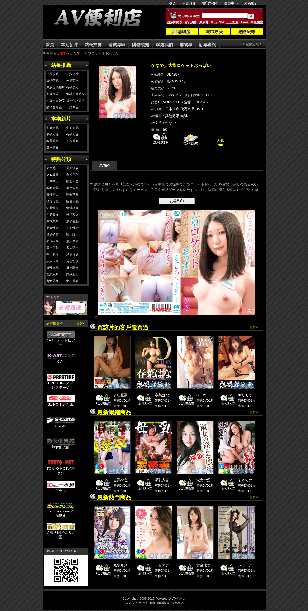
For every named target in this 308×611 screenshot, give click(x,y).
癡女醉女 (72, 268)
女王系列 (72, 281)
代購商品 (72, 107)
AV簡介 (104, 165)
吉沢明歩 (191, 22)
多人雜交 (72, 248)
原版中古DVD (55, 100)
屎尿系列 (52, 221)
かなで (170, 123)
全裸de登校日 (124, 480)
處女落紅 (52, 281)
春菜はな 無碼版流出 (171, 395)
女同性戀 (72, 228)
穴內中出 (52, 181)
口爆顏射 (72, 274)
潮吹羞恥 (72, 221)
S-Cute (61, 424)
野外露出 (52, 194)
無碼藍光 (72, 80)
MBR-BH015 (173, 102)
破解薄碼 (52, 80)
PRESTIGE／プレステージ (61, 383)
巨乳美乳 (72, 201)
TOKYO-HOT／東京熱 (61, 469)
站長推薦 (93, 44)
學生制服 (52, 254)
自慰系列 (52, 274)
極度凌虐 (72, 214)
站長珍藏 (52, 74)
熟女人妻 (72, 181)
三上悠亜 (232, 22)
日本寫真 (52, 147)
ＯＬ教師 (52, 174)
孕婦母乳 (52, 201)
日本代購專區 (75, 100)
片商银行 (253, 3)
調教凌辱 (52, 188)
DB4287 (172, 74)
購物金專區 (54, 107)
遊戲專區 (116, 44)
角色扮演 (72, 261)
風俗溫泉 (72, 168)
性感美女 (52, 214)
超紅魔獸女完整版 (127, 395)
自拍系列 (72, 174)
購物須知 (140, 44)
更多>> (80, 323)
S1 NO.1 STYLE (61, 402)
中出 (214, 22)
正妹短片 (72, 74)
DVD (199, 109)
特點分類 (61, 159)
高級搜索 (257, 22)
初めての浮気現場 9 (254, 480)
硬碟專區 (52, 94)
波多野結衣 (174, 22)
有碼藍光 (72, 87)
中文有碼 (72, 127)
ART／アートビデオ (61, 341)
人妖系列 (72, 141)
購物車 (213, 3)
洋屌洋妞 (72, 254)
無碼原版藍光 (75, 94)
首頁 (50, 44)
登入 (172, 3)
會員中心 (231, 3)
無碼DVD (173, 81)
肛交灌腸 (72, 188)
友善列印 (177, 201)
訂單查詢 (207, 44)
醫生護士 (72, 234)
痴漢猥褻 (72, 208)
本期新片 (69, 44)
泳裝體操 (52, 208)
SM (221, 22)
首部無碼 (52, 268)
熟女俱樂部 (61, 445)
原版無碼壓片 (55, 87)
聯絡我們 (164, 44)
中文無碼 (52, 127)
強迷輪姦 (52, 241)
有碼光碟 (72, 134)
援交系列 (52, 248)
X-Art (244, 22)
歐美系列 (52, 141)
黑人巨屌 (52, 261)
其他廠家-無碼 (176, 116)
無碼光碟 (52, 134)
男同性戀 (52, 228)
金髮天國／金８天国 (61, 533)
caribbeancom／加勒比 (61, 512)
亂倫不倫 (72, 194)
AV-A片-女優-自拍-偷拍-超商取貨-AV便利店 (154, 603)
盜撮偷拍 (52, 234)
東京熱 (203, 22)
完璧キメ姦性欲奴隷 (129, 565)
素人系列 (72, 241)
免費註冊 (189, 3)
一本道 (61, 488)
